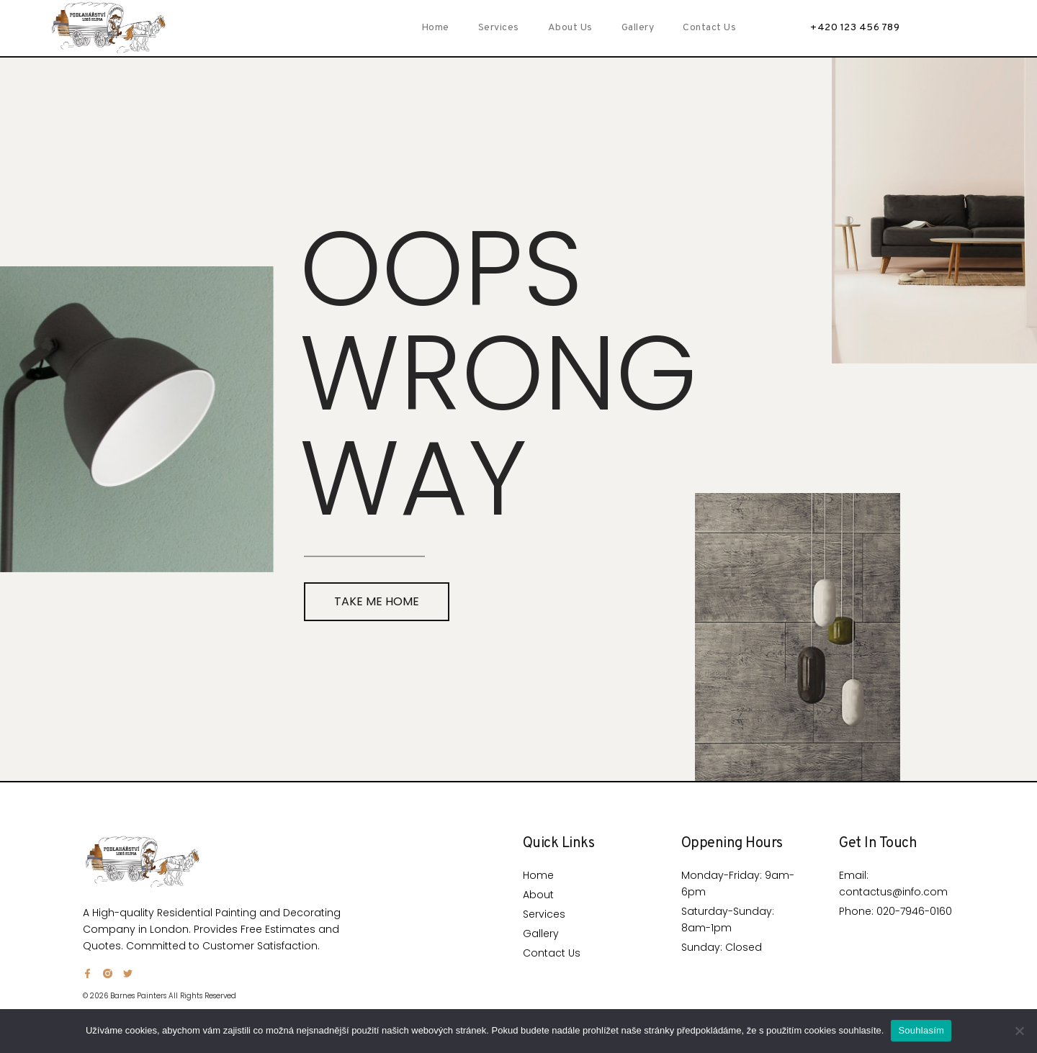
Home (435, 28)
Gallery (638, 28)
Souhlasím (921, 1030)
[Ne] (1019, 1030)
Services (498, 28)
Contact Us (709, 28)
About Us (570, 28)
